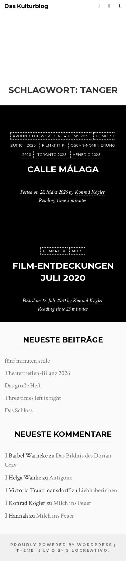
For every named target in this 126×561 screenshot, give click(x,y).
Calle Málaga (63, 169)
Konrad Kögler (90, 192)
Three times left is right (33, 398)
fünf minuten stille (27, 361)
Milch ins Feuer (72, 503)
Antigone (60, 478)
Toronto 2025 (52, 154)
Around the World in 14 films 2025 (51, 136)
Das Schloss (19, 410)
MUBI (77, 251)
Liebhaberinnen (97, 490)
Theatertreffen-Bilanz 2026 (37, 373)
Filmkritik (53, 145)
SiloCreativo (87, 550)
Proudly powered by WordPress (61, 544)
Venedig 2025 (86, 154)
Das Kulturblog (26, 6)
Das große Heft (23, 386)
